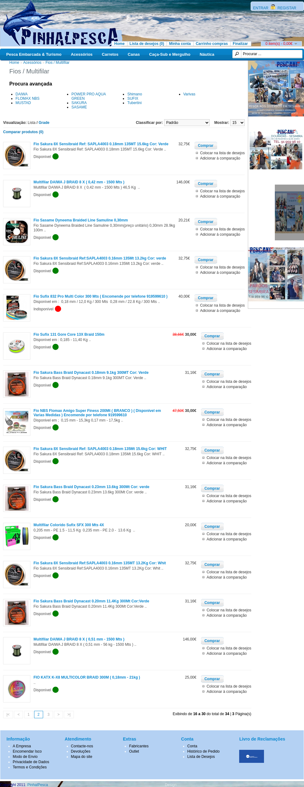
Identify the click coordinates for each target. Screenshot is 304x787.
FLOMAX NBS (27, 98)
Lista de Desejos (201, 756)
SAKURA (79, 103)
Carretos (110, 54)
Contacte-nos (82, 746)
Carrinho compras (212, 44)
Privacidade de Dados (31, 762)
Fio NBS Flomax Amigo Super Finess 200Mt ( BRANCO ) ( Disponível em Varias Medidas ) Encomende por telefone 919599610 (97, 413)
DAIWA (22, 94)
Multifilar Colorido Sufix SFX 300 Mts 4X (69, 525)
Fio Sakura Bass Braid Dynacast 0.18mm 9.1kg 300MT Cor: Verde (91, 372)
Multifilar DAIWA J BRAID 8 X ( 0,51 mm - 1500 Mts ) (79, 639)
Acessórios (81, 54)
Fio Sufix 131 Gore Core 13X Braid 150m (69, 334)
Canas (134, 54)
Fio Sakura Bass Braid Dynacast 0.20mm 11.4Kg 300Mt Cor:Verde (91, 601)
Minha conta (180, 44)
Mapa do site (81, 756)
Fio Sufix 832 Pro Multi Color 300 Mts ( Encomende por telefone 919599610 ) (101, 296)
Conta (192, 746)
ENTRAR (261, 8)
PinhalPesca (37, 785)
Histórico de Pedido (203, 751)
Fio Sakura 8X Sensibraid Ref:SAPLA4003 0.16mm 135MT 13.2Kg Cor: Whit (100, 563)
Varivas (189, 94)
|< (8, 714)
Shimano (134, 94)
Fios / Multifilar (57, 62)
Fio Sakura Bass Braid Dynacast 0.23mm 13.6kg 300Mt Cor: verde (92, 487)
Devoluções (81, 751)
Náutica (207, 54)
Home (119, 44)
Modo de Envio (25, 756)
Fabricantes (139, 746)
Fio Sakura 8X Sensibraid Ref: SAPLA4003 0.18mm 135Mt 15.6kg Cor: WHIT (100, 449)
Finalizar (240, 44)
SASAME (79, 107)
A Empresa (22, 746)
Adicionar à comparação (220, 158)
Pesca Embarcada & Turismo (33, 54)
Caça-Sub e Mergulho (169, 54)
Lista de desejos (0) (147, 44)
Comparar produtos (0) (23, 132)
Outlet (134, 751)
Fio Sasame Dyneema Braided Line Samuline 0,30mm (81, 220)
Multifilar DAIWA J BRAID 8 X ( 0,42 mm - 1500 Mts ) (79, 182)
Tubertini (134, 103)
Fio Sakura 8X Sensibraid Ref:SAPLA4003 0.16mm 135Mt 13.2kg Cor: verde (100, 258)
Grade (44, 122)
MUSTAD (23, 103)
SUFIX (132, 98)
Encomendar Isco (27, 751)
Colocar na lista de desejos (222, 153)
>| (68, 714)
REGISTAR (286, 8)
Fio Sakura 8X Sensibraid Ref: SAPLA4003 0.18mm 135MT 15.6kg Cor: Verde (101, 144)
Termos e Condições (30, 767)
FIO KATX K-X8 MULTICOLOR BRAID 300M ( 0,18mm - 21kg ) (87, 677)
